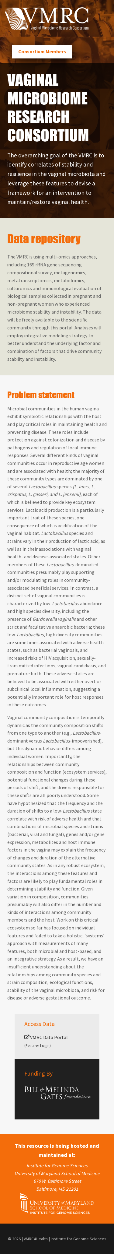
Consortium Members (42, 51)
